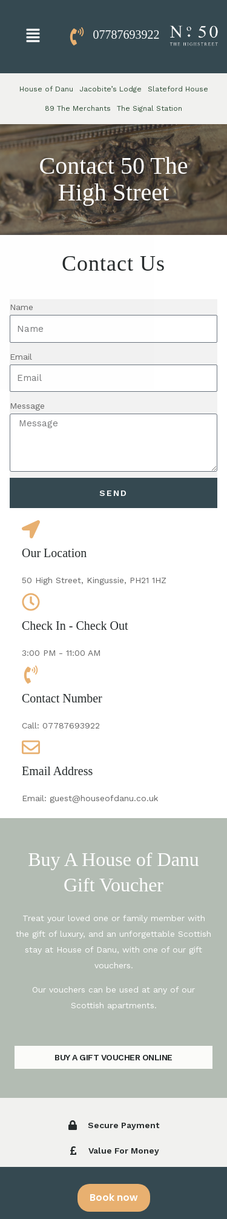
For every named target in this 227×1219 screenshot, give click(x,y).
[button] (33, 36)
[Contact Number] (31, 675)
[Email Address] (31, 747)
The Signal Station (149, 108)
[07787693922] (77, 36)
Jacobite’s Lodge (110, 89)
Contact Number (62, 698)
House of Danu (46, 89)
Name (21, 307)
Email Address (57, 771)
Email (21, 357)
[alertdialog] (113, 1193)
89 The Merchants (78, 108)
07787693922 (126, 34)
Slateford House (178, 89)
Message (27, 406)
